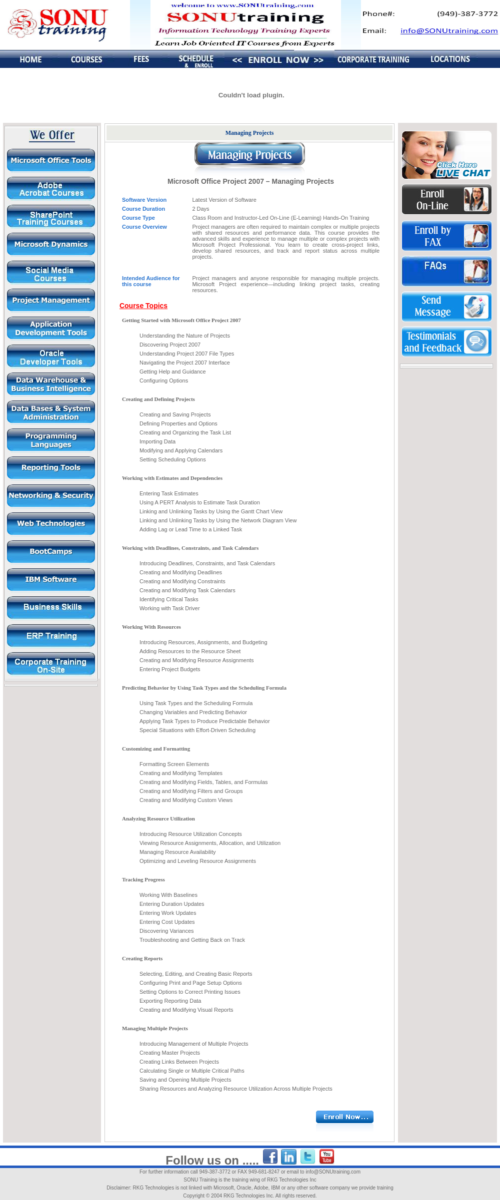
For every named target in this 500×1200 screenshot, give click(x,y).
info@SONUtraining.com (333, 1172)
